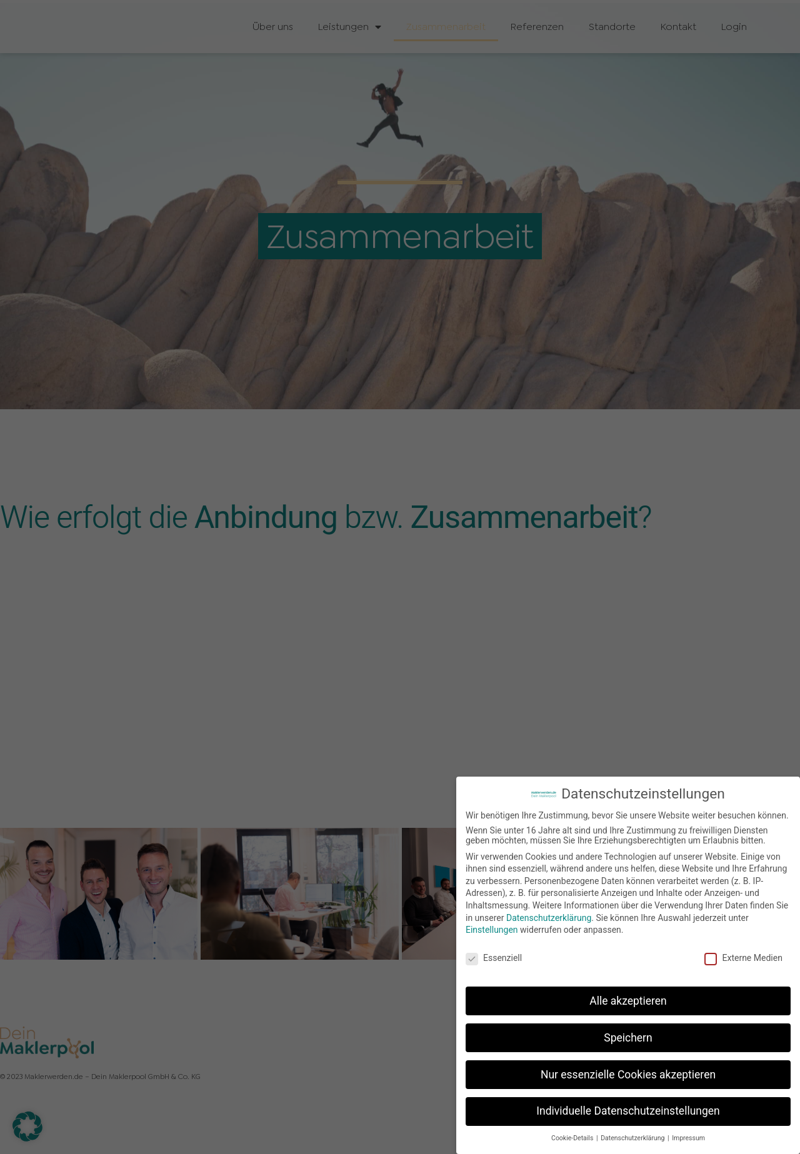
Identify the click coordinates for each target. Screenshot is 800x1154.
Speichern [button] (628, 1038)
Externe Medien (743, 958)
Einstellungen (492, 930)
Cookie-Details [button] (573, 1138)
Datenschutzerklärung (548, 918)
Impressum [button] (688, 1138)
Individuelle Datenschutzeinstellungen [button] (627, 1111)
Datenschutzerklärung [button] (633, 1138)
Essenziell (494, 958)
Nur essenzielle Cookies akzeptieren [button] (628, 1074)
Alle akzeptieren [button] (628, 1001)
